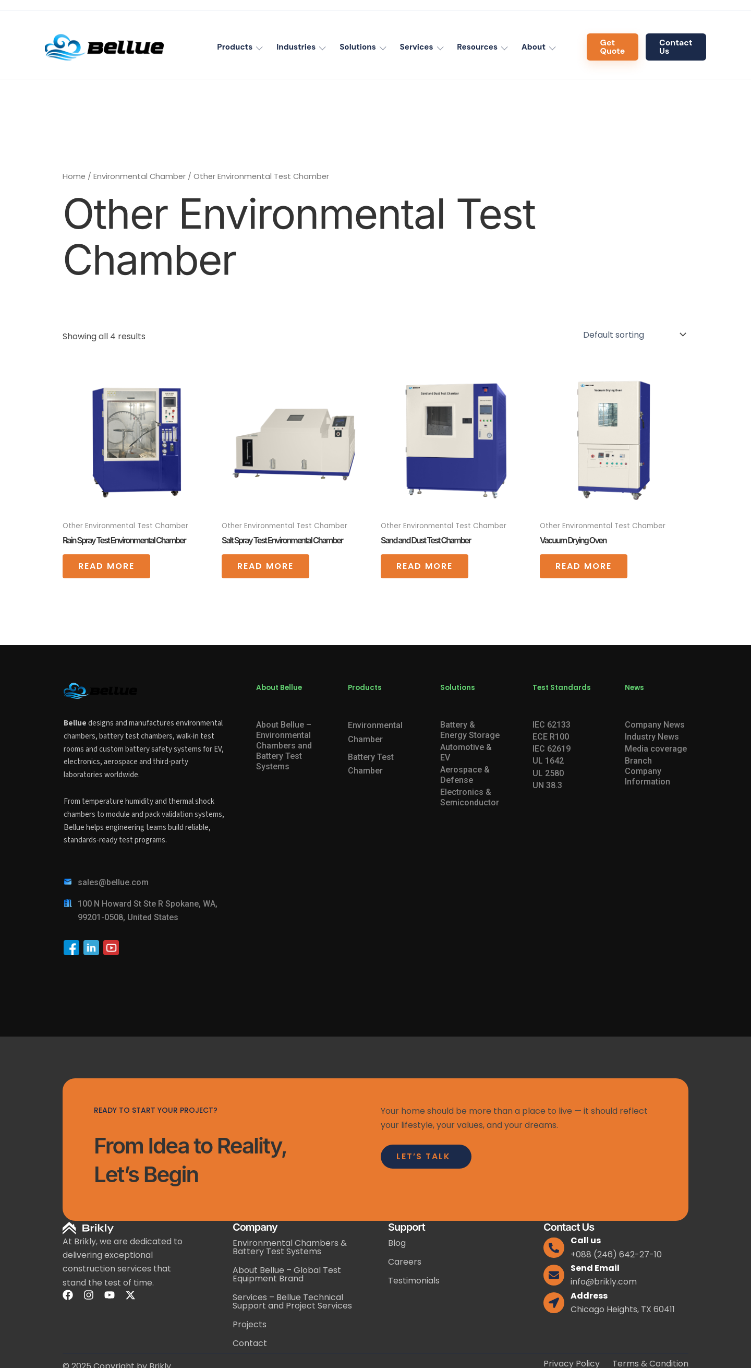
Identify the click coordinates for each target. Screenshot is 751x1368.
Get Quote (612, 46)
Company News (655, 725)
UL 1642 (548, 761)
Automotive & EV (466, 752)
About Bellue (279, 688)
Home (74, 176)
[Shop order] (633, 334)
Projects (250, 1324)
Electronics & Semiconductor (469, 797)
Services (416, 47)
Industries (296, 47)
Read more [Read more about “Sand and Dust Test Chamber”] (424, 566)
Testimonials (414, 1281)
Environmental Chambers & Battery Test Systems (290, 1247)
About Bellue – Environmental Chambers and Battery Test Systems (284, 745)
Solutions (358, 47)
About (534, 47)
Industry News (652, 737)
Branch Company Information (647, 771)
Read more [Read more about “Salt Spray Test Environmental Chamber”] (265, 566)
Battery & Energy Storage (470, 730)
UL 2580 (548, 773)
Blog (397, 1243)
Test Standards (561, 688)
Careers (404, 1262)
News (634, 688)
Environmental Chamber (139, 176)
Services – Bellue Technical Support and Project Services (292, 1301)
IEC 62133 (551, 725)
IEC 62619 (551, 749)
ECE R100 (550, 737)
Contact (250, 1343)
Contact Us (676, 46)
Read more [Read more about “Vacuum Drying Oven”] (583, 566)
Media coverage (656, 749)
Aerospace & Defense (465, 775)
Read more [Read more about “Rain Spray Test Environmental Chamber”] (106, 566)
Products (234, 47)
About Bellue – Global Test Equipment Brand (287, 1274)
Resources (477, 47)
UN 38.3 (547, 785)
